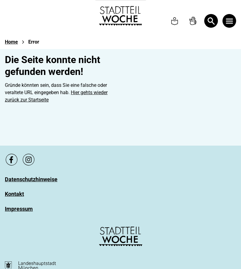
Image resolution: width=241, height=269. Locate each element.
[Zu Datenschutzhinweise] (31, 179)
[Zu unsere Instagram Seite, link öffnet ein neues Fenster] (28, 159)
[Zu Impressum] (19, 209)
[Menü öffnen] (229, 21)
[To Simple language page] (174, 21)
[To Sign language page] (193, 21)
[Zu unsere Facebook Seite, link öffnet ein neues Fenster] (11, 159)
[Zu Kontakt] (14, 194)
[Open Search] (211, 21)
